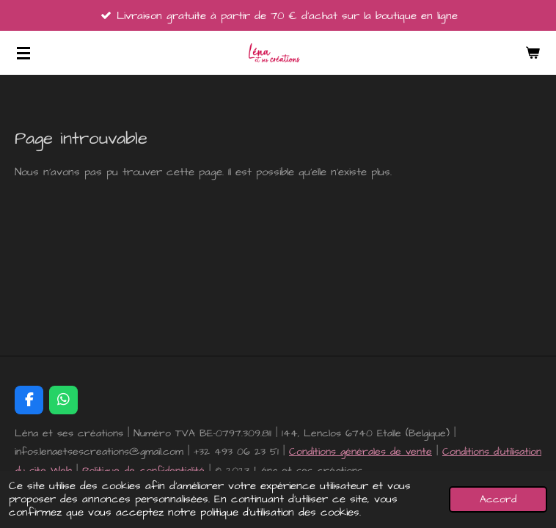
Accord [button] (498, 499)
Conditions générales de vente (360, 451)
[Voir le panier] (532, 52)
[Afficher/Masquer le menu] (23, 52)
